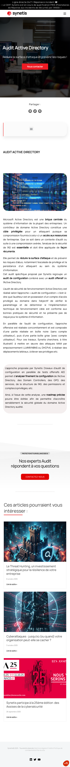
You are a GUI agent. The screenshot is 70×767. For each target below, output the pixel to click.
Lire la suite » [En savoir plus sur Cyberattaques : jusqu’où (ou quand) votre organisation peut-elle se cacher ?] (11, 651)
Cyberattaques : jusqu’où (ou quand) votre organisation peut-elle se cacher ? (34, 638)
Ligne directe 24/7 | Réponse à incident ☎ (35, 2)
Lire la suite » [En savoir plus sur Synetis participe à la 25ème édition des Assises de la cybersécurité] (11, 717)
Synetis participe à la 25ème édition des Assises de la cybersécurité (32, 705)
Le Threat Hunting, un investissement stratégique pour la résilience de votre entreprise (31, 570)
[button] (30, 111)
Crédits (50, 748)
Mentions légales (41, 748)
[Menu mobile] (64, 13)
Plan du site (41, 750)
